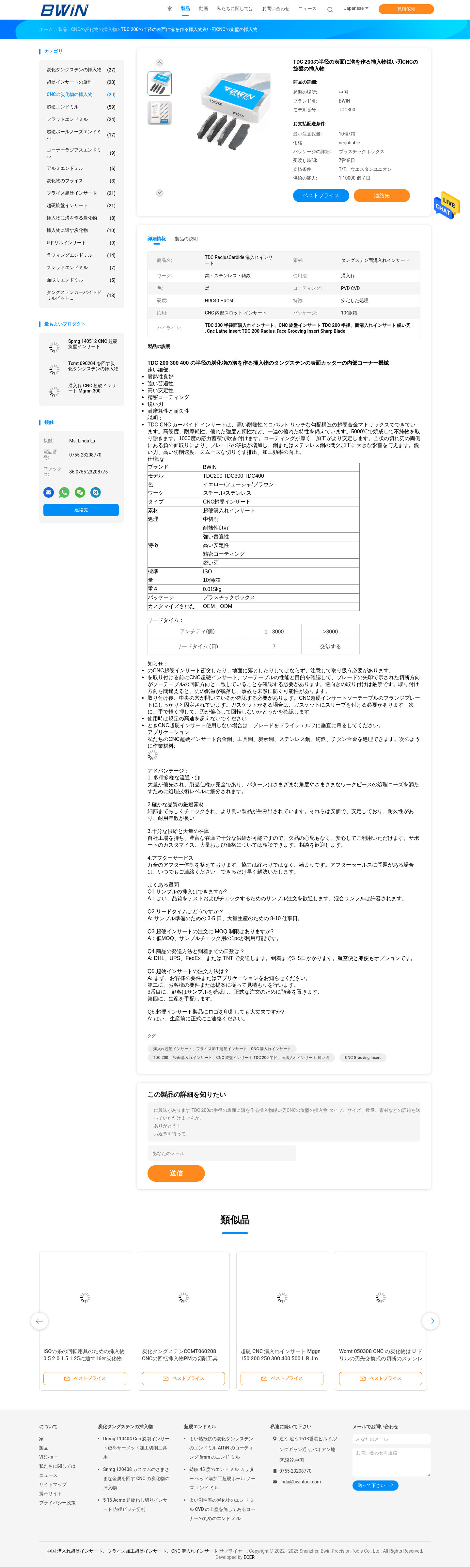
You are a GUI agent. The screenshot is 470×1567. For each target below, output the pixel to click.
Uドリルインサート (81, 243)
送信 (176, 1173)
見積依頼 (406, 8)
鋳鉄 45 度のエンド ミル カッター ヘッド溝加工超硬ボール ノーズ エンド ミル (222, 1478)
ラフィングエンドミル (81, 255)
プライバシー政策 (57, 1502)
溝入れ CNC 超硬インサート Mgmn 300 (92, 388)
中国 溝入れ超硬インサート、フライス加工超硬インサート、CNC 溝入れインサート (132, 1551)
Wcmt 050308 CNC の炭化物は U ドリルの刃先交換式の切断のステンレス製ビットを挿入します (381, 1358)
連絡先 (81, 509)
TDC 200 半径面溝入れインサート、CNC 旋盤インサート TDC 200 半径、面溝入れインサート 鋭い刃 (241, 1057)
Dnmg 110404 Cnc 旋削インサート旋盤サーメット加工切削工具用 (136, 1448)
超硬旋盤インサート (81, 205)
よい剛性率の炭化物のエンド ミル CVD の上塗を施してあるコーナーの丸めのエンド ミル (222, 1509)
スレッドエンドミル (81, 267)
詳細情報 (157, 238)
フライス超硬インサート (81, 193)
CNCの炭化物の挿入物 (81, 94)
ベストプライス (321, 195)
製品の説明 (186, 238)
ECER (249, 1557)
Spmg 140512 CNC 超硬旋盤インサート (93, 344)
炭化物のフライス (81, 181)
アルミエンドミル (81, 168)
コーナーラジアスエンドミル (81, 152)
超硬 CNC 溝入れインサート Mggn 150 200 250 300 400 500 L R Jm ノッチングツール (281, 1358)
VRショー (49, 1457)
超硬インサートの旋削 (81, 82)
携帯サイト (50, 1493)
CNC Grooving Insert (363, 1057)
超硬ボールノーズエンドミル (81, 134)
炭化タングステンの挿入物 (81, 70)
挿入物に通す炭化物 (81, 230)
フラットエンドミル (81, 119)
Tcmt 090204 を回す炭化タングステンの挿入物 (93, 366)
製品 (43, 1447)
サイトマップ (53, 1484)
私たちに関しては (57, 1466)
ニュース (48, 1475)
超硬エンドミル (81, 107)
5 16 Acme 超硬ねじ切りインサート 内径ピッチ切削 (135, 1504)
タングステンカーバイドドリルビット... (81, 295)
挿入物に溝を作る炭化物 (81, 218)
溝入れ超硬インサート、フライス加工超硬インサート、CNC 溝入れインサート (222, 1049)
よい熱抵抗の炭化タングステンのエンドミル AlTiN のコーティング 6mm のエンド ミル (221, 1448)
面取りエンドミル (81, 280)
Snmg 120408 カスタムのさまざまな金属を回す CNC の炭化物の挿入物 (136, 1478)
